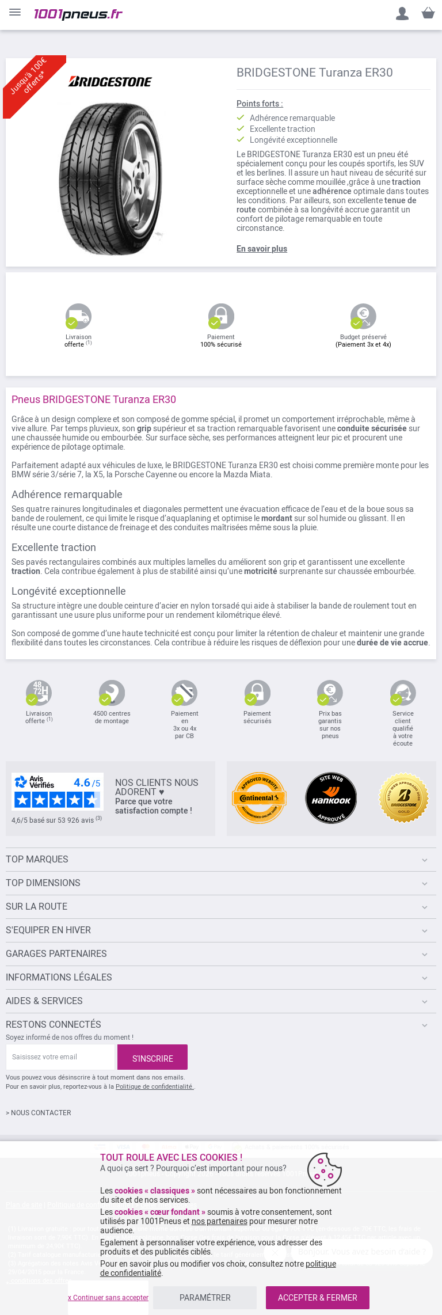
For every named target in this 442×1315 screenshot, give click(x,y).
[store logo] (79, 15)
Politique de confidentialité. (155, 1086)
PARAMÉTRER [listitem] (205, 1297)
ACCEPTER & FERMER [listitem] (317, 1297)
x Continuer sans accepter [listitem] (108, 1298)
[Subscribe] (152, 1057)
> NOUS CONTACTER (38, 1113)
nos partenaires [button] (219, 1221)
